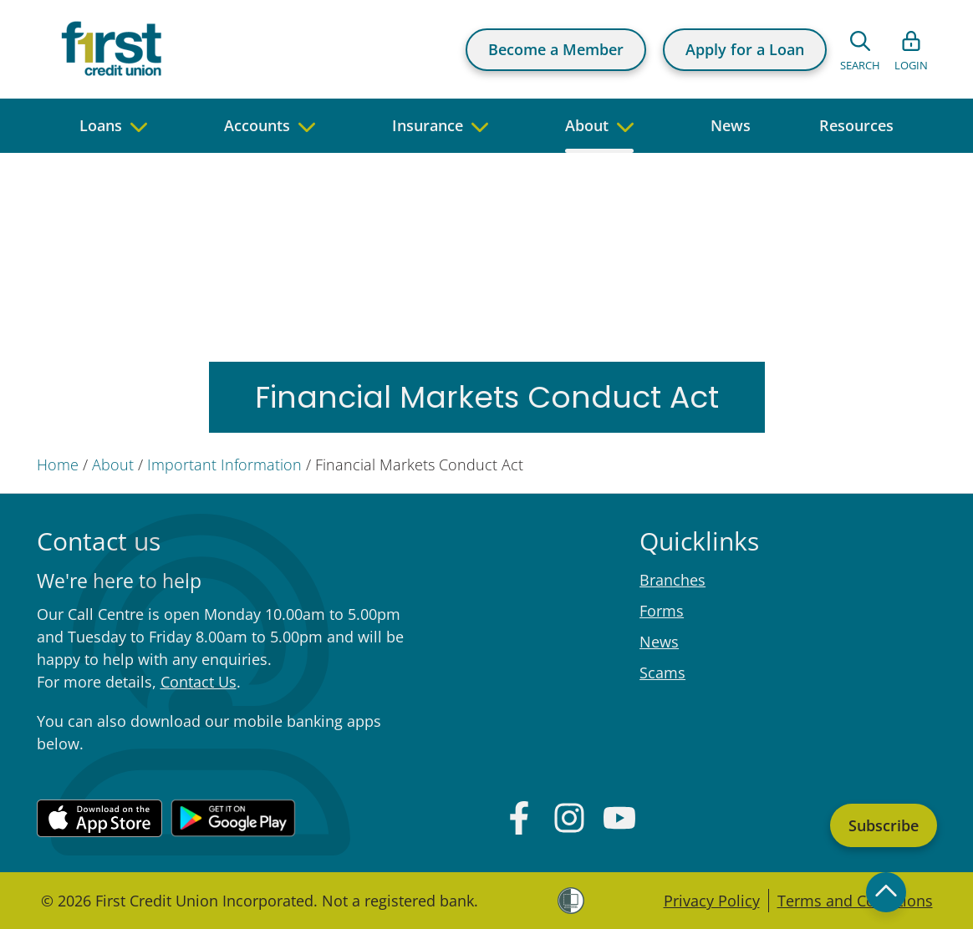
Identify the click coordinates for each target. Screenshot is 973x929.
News (659, 642)
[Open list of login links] (911, 49)
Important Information (224, 464)
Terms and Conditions (855, 900)
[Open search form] (860, 49)
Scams (662, 672)
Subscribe (883, 825)
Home (58, 464)
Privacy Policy (712, 900)
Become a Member (556, 49)
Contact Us (198, 682)
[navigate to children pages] (138, 126)
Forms (661, 611)
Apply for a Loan (744, 49)
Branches (672, 580)
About (113, 464)
